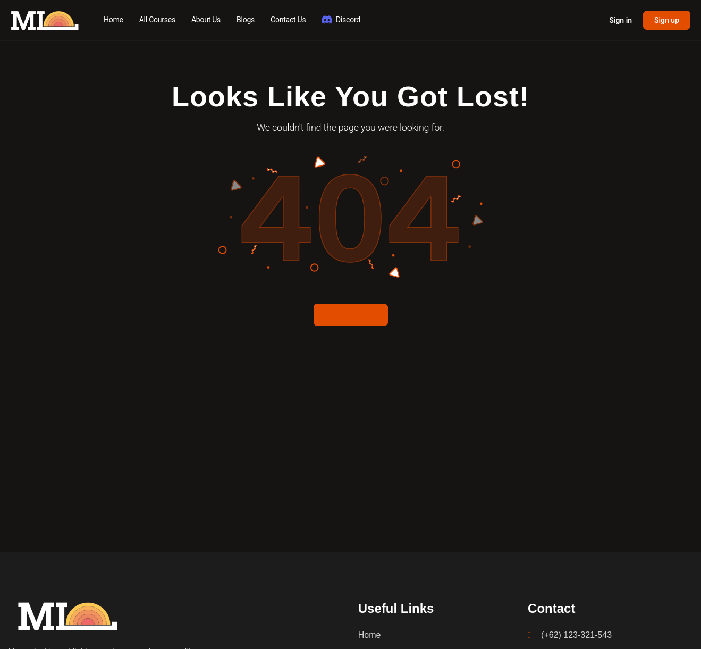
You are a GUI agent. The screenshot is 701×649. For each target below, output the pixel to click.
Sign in (620, 20)
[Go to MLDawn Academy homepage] (45, 19)
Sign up (666, 20)
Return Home (350, 314)
